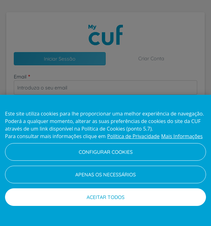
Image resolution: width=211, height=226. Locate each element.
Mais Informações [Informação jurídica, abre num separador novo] (182, 136)
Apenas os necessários (105, 174)
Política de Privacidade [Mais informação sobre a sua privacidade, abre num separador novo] (133, 136)
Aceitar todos (105, 197)
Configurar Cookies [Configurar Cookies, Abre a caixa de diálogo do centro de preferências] (106, 152)
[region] (105, 160)
